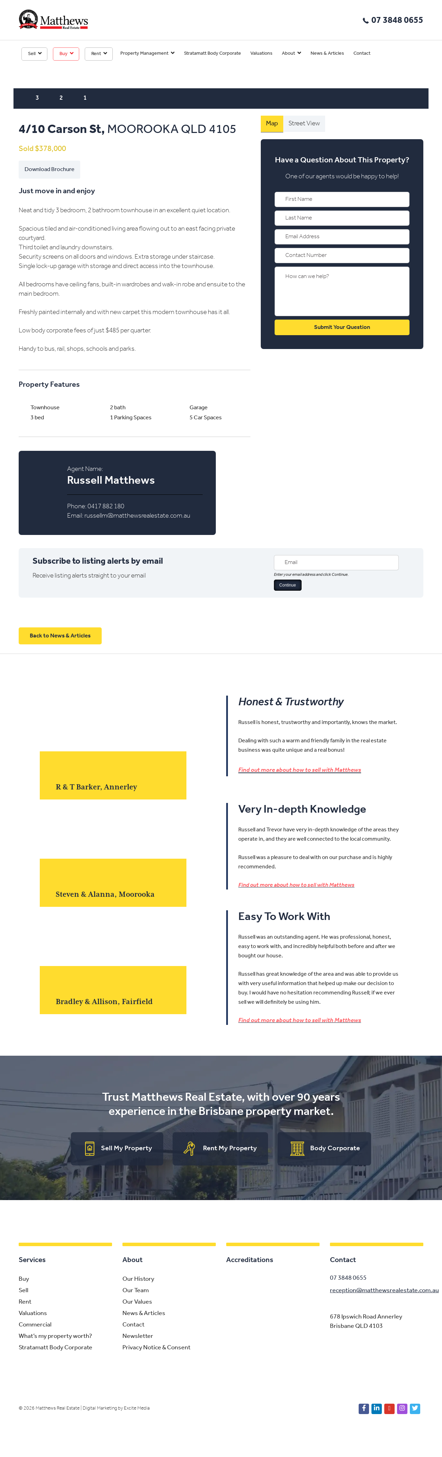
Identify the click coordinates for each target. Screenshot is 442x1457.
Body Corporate (335, 1148)
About (288, 53)
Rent (96, 53)
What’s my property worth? (55, 1336)
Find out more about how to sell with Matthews (299, 770)
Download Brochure (49, 169)
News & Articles (327, 53)
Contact (361, 53)
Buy (63, 53)
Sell (32, 53)
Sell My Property (126, 1148)
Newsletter (137, 1336)
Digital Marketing (100, 1408)
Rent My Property (230, 1148)
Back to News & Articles (60, 635)
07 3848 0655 (397, 20)
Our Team (135, 1291)
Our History (138, 1279)
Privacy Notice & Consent (156, 1348)
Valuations (261, 53)
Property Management (144, 53)
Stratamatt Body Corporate (212, 53)
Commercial (35, 1325)
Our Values (137, 1302)
